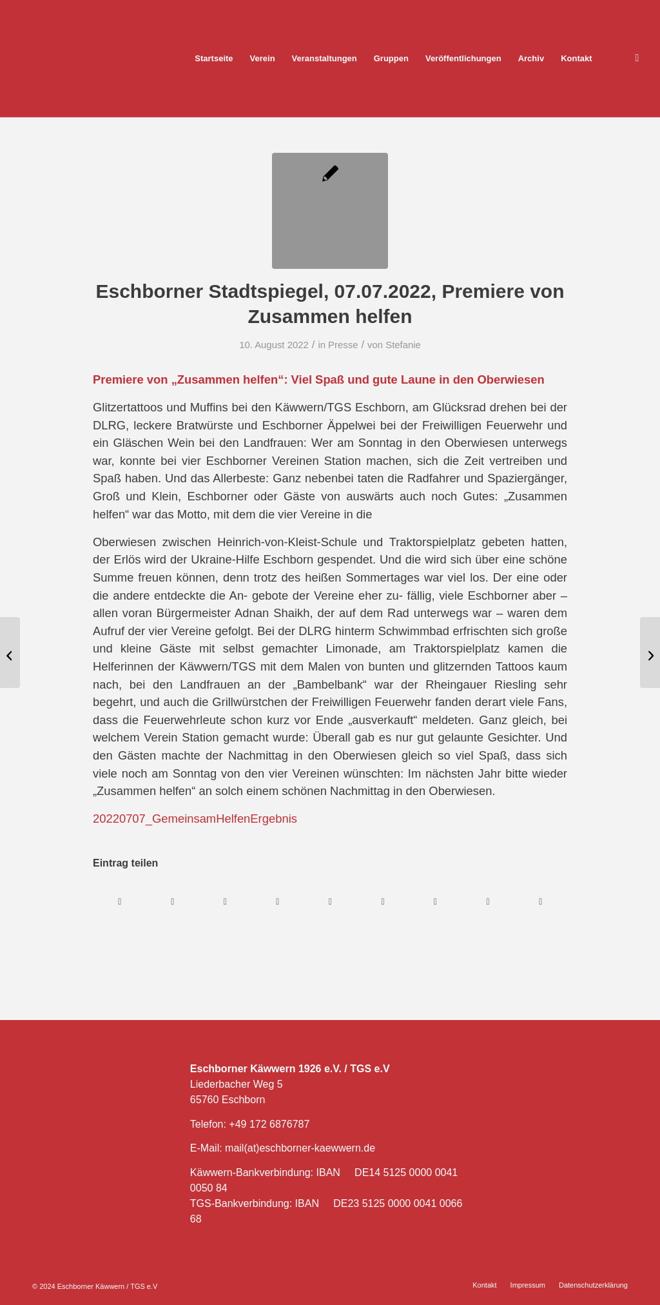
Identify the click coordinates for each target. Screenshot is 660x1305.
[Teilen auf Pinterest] (278, 901)
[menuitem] (213, 59)
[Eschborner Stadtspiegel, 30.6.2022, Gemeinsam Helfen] (10, 652)
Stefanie (403, 345)
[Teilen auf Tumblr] (383, 901)
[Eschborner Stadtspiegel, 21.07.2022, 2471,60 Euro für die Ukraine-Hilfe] (650, 652)
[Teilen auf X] (173, 901)
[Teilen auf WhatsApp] (225, 901)
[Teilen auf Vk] (435, 901)
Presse (343, 345)
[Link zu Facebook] (637, 58)
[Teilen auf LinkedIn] (330, 901)
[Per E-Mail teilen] (540, 901)
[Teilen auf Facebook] (119, 901)
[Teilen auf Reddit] (488, 901)
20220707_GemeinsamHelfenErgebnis (195, 818)
